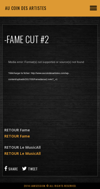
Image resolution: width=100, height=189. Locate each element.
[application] (49, 88)
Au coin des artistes (25, 8)
